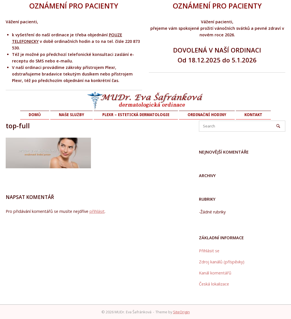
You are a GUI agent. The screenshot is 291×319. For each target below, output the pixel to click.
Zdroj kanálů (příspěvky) (221, 262)
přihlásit (97, 211)
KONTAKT (253, 114)
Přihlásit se (209, 250)
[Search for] (242, 126)
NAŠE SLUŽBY (71, 114)
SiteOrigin (181, 311)
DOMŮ (35, 114)
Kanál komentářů (215, 273)
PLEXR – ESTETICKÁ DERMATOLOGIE (135, 114)
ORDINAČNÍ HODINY (207, 114)
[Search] (278, 126)
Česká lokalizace (214, 284)
